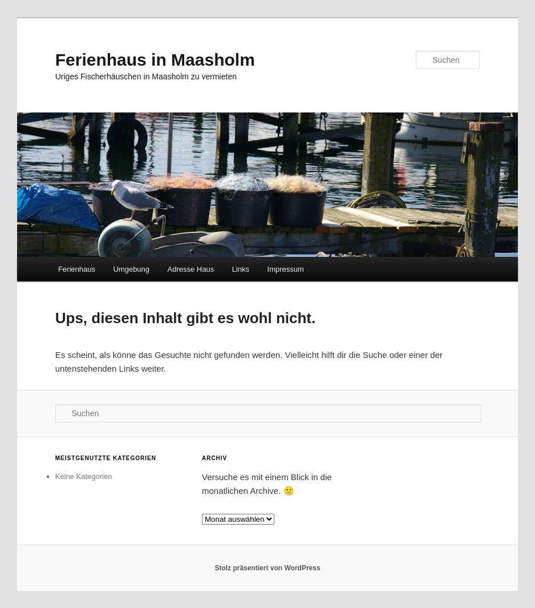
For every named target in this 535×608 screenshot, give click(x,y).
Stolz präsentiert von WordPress (267, 568)
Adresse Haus (191, 269)
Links (240, 269)
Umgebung (131, 269)
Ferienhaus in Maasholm (155, 59)
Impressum (286, 269)
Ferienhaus (76, 269)
